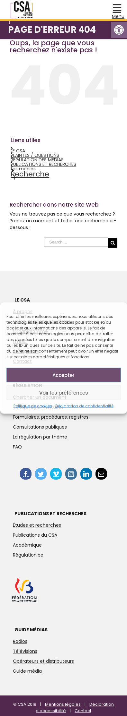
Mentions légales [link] (63, 704)
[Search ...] (76, 242)
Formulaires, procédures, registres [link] (50, 417)
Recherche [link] (30, 174)
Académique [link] (27, 545)
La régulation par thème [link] (40, 437)
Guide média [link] (27, 671)
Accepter (63, 374)
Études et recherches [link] (37, 525)
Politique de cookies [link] (33, 406)
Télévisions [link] (25, 651)
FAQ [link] (17, 447)
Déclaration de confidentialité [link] (84, 406)
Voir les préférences (63, 392)
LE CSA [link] (18, 151)
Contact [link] (83, 711)
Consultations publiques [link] (40, 427)
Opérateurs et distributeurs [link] (43, 661)
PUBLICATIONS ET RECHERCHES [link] (43, 164)
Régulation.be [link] (28, 555)
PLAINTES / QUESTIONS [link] (35, 155)
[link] (119, 30)
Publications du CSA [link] (35, 535)
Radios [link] (20, 641)
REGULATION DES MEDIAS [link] (37, 160)
